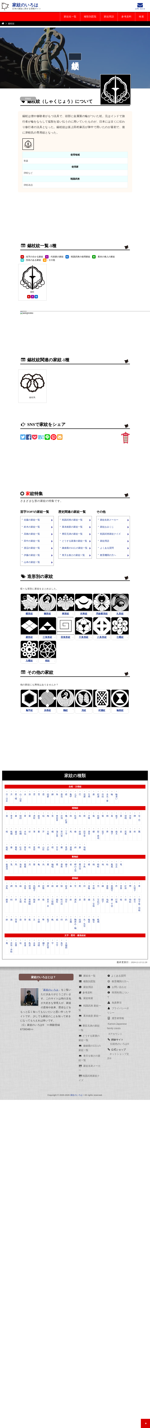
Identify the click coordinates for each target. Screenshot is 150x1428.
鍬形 (7, 900)
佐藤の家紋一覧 (32, 519)
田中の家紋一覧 (32, 541)
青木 (11, 817)
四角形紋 (65, 637)
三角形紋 (47, 637)
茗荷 (34, 848)
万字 (57, 944)
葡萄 (16, 848)
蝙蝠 (52, 865)
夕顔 (48, 848)
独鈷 (130, 900)
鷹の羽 (80, 866)
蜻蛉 (98, 865)
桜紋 (47, 660)
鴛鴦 (25, 865)
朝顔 (20, 817)
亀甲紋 (29, 710)
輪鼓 (89, 920)
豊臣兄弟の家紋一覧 (72, 534)
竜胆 (66, 848)
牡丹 (20, 848)
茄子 (103, 832)
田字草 (84, 833)
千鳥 (84, 865)
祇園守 (112, 888)
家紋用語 (109, 16)
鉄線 (80, 832)
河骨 (130, 817)
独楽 (34, 900)
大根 (48, 832)
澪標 (39, 944)
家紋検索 (88, 998)
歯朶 (16, 832)
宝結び (98, 901)
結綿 (80, 920)
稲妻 (48, 795)
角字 (62, 944)
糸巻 (25, 887)
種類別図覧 (90, 16)
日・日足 (7, 797)
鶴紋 (65, 710)
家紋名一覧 (70, 16)
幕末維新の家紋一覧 (72, 526)
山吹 (43, 848)
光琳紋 (83, 613)
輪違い (116, 796)
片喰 (89, 817)
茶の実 (62, 833)
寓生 (25, 848)
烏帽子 (34, 888)
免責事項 (116, 1002)
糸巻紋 (47, 710)
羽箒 (16, 920)
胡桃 (126, 817)
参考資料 (126, 16)
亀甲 (71, 795)
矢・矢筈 (84, 922)
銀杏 (39, 817)
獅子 (66, 865)
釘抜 (126, 887)
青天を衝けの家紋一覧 (73, 555)
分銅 (39, 920)
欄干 (43, 944)
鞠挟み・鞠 (75, 923)
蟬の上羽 (75, 867)
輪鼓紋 (120, 710)
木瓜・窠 (107, 797)
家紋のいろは (25, 5)
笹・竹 (139, 818)
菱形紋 (29, 637)
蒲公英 (57, 833)
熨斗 (135, 900)
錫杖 (57, 900)
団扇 (30, 887)
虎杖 (34, 817)
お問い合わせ (118, 987)
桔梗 (98, 817)
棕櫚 (20, 832)
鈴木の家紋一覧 (32, 526)
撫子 (112, 832)
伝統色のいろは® (119, 1044)
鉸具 (66, 887)
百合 (57, 848)
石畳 (16, 944)
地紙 (107, 900)
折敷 (43, 887)
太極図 (66, 945)
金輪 (89, 887)
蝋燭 (98, 920)
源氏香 (48, 945)
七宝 (75, 795)
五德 (20, 900)
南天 (116, 832)
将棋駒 (30, 901)
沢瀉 (62, 817)
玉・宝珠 (94, 902)
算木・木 (48, 902)
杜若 (75, 817)
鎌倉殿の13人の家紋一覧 (74, 548)
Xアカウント (115, 1034)
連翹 (71, 848)
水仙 (25, 832)
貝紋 (83, 710)
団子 (103, 900)
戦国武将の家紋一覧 (72, 519)
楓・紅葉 (66, 819)
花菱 (84, 795)
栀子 (116, 817)
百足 (116, 865)
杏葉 (121, 887)
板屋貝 (7, 866)
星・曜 (16, 796)
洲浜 (75, 900)
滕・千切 (112, 902)
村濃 (98, 795)
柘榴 (11, 832)
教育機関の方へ (108, 555)
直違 (25, 944)
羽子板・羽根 (139, 904)
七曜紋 (120, 637)
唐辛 (89, 832)
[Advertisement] (56, 218)
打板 (116, 900)
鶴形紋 (47, 613)
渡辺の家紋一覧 (32, 548)
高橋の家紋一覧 (32, 534)
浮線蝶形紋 (102, 613)
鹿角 (62, 865)
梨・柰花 (98, 834)
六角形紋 (83, 637)
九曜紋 (29, 660)
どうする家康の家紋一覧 (74, 541)
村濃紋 (101, 710)
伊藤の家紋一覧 (32, 555)
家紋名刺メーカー (109, 519)
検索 (141, 16)
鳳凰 (112, 865)
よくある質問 (107, 548)
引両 (89, 795)
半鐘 (94, 887)
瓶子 (48, 920)
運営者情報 (117, 1018)
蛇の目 (62, 901)
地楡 (84, 848)
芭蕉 (126, 832)
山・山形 (20, 797)
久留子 (135, 888)
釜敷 (107, 887)
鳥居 (30, 944)
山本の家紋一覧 (32, 562)
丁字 (66, 832)
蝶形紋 (29, 613)
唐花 (62, 795)
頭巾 (66, 900)
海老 (20, 865)
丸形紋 (120, 613)
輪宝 (94, 920)
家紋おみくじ (107, 526)
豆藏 (71, 920)
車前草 (57, 818)
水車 (34, 944)
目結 (103, 795)
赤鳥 (7, 887)
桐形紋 (65, 613)
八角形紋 (102, 637)
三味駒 (52, 901)
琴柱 (25, 900)
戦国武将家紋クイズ (110, 534)
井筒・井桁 (11, 947)
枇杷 (7, 848)
